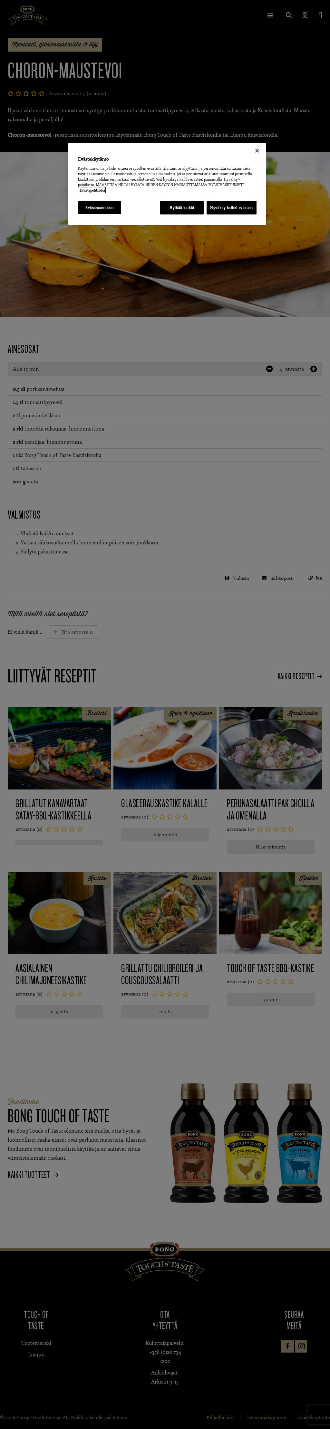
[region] (167, 184)
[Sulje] (257, 151)
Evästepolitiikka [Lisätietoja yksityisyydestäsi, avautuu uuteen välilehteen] (92, 190)
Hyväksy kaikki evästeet (231, 207)
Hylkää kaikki (180, 207)
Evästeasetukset (99, 207)
